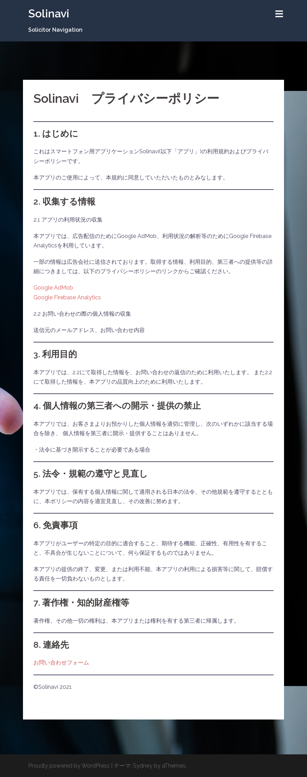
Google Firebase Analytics (67, 297)
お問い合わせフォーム (61, 662)
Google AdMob (53, 287)
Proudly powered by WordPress (69, 765)
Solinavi (48, 13)
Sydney (142, 765)
